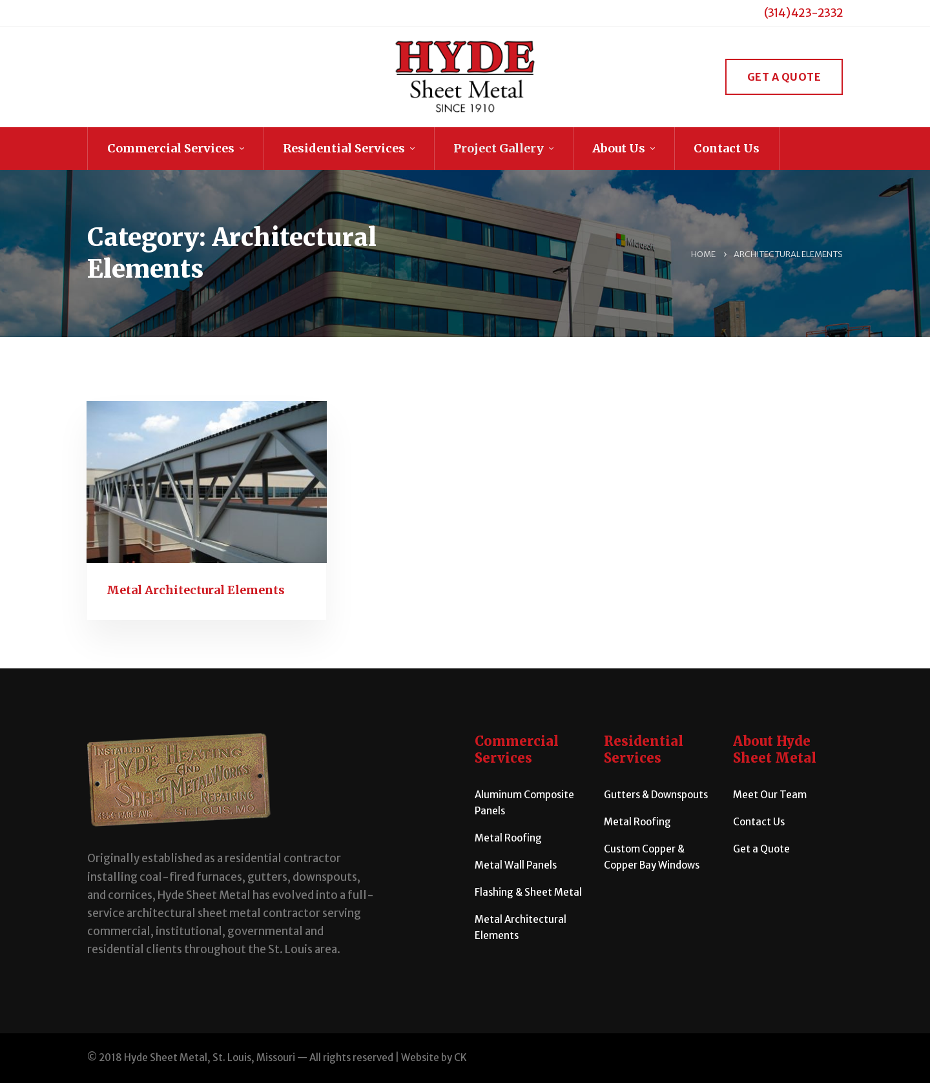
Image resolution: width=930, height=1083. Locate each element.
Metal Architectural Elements (196, 590)
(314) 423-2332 (803, 12)
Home (703, 254)
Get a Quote (784, 76)
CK (460, 1057)
